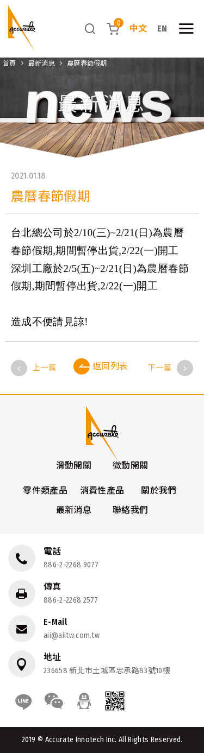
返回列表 (100, 366)
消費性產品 (102, 490)
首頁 (9, 63)
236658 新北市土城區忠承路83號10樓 (107, 670)
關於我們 (158, 490)
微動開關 (130, 465)
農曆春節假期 (87, 63)
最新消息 (41, 63)
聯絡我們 (130, 510)
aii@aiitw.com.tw (72, 635)
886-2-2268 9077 (71, 565)
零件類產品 (45, 490)
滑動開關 (73, 465)
